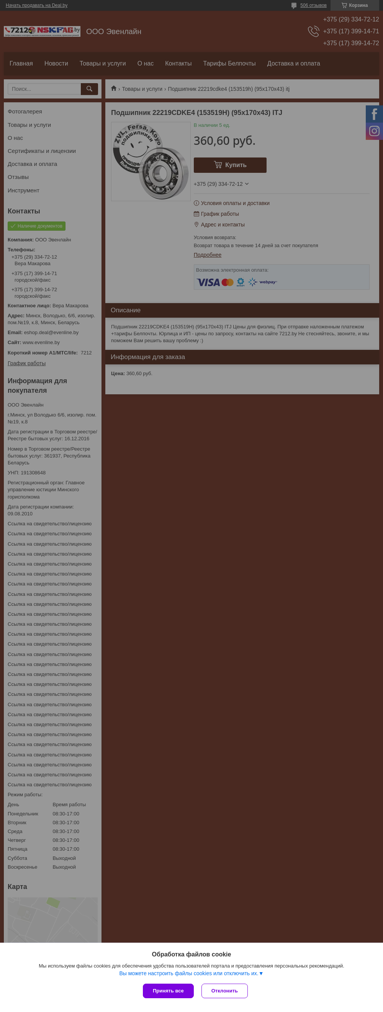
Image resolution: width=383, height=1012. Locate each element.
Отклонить (224, 991)
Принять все (168, 991)
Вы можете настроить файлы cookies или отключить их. (188, 973)
